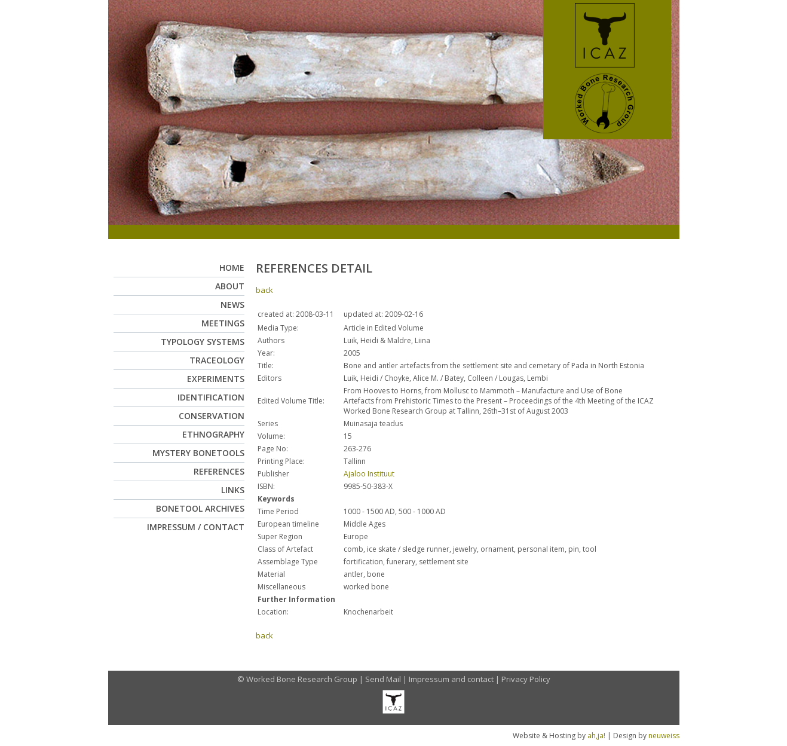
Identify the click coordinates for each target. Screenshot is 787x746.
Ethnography (213, 434)
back (264, 290)
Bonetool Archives (200, 508)
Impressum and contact (451, 679)
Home (231, 267)
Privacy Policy (525, 679)
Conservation (211, 415)
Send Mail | (387, 679)
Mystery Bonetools (198, 452)
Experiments (215, 378)
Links (232, 490)
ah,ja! (596, 735)
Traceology (216, 360)
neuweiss (663, 735)
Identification (210, 397)
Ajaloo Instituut (369, 474)
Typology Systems (202, 341)
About (229, 286)
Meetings (222, 323)
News (232, 304)
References (219, 471)
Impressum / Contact (195, 527)
